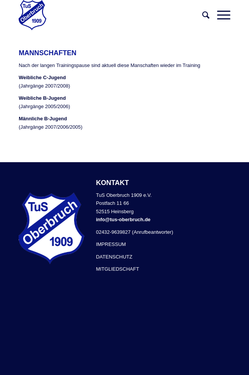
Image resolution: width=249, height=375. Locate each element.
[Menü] (219, 15)
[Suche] (202, 15)
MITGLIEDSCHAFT (117, 269)
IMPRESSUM (111, 244)
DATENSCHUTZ (114, 257)
